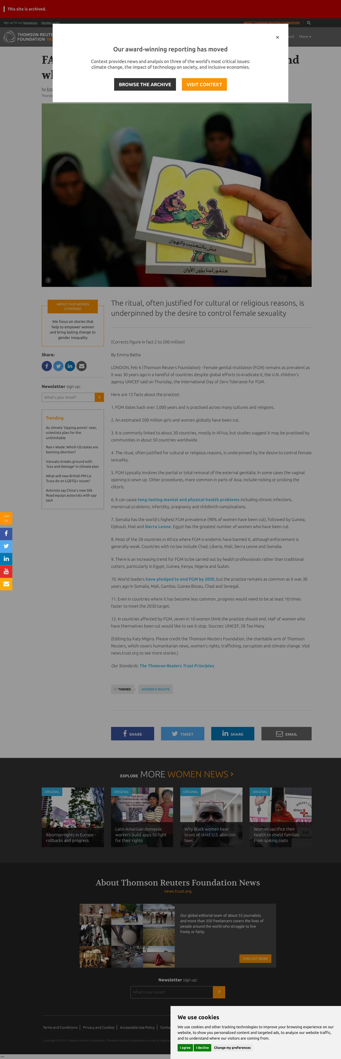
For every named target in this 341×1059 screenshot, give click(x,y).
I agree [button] (185, 1048)
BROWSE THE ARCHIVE (145, 84)
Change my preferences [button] (232, 1048)
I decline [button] (202, 1048)
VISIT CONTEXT (204, 84)
